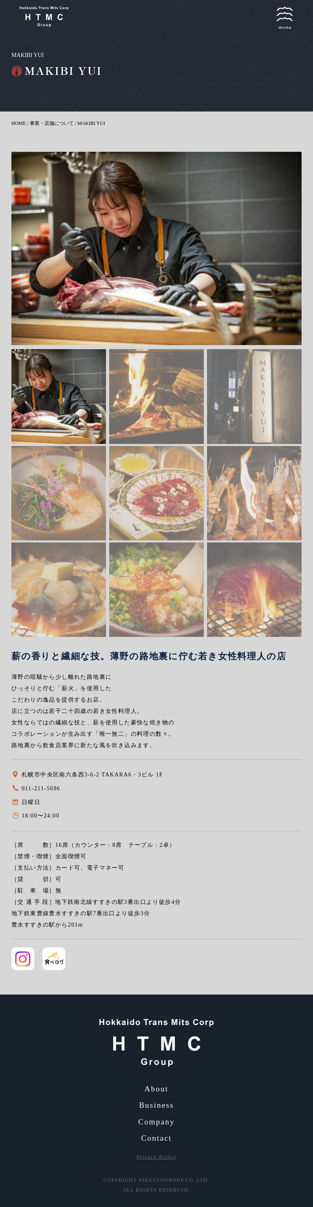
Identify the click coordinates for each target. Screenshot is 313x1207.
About (157, 1089)
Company (156, 1121)
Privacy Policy (156, 1157)
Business (156, 1105)
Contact (156, 1138)
